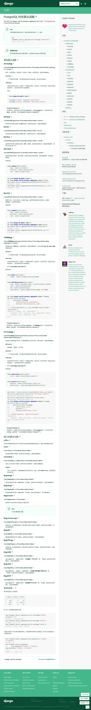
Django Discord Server (69, 172)
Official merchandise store (75, 683)
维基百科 (50, 631)
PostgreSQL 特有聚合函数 (71, 40)
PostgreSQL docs (50, 21)
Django (8, 3)
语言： (84, 698)
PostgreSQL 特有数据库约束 (47, 659)
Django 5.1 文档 (68, 137)
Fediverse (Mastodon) (59, 683)
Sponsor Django (72, 677)
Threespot (63, 701)
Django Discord (42, 680)
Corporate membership (74, 680)
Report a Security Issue (29, 685)
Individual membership (29, 688)
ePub (83, 198)
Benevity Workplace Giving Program (77, 685)
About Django (7, 677)
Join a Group (26, 677)
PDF (80, 198)
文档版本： (84, 702)
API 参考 (68, 140)
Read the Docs (68, 200)
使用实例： (69, 107)
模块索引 (68, 165)
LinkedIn (55, 688)
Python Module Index (69, 128)
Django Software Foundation (11, 685)
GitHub (55, 677)
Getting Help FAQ (42, 677)
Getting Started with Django (11, 680)
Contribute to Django (28, 680)
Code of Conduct (8, 688)
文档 (6, 10)
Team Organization (9, 683)
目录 (65, 122)
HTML (76, 198)
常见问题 (65, 157)
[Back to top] (87, 707)
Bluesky (55, 685)
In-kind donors (36, 701)
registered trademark (48, 706)
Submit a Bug (26, 683)
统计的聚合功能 (70, 69)
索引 (63, 165)
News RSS (55, 691)
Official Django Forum (69, 179)
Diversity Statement (9, 691)
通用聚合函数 (69, 43)
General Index (67, 125)
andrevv (74, 701)
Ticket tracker (66, 186)
